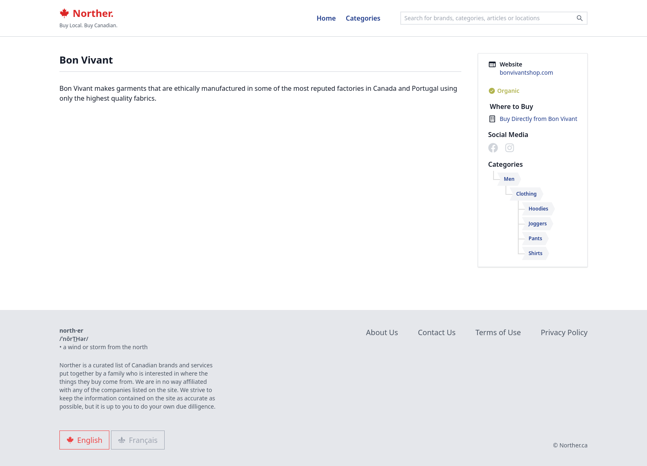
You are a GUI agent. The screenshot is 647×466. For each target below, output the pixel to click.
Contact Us (437, 332)
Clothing (526, 193)
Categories (363, 18)
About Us (382, 332)
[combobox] (494, 18)
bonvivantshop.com (526, 72)
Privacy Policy (564, 332)
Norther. (86, 13)
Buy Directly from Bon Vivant (538, 119)
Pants (535, 238)
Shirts (536, 253)
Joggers (538, 223)
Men (509, 178)
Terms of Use (498, 332)
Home (326, 18)
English (84, 440)
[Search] (580, 18)
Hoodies (538, 208)
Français (138, 440)
